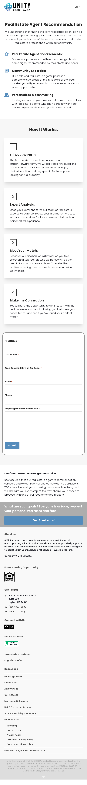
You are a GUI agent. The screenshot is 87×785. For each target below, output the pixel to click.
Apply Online (11, 688)
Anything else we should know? (22, 408)
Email (8, 381)
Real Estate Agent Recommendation (24, 750)
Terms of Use (13, 730)
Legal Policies (11, 719)
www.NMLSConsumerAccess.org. (54, 761)
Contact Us (10, 682)
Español (17, 660)
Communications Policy (19, 744)
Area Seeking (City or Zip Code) (23, 368)
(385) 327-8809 (17, 606)
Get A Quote (11, 695)
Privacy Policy (13, 735)
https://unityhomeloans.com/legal (50, 771)
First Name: (12, 341)
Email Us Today (16, 611)
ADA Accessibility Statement (20, 713)
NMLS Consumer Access (17, 707)
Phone (9, 395)
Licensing (11, 725)
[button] (76, 7)
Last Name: (12, 354)
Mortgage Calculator (16, 701)
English (8, 660)
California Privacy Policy (19, 739)
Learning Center (13, 676)
